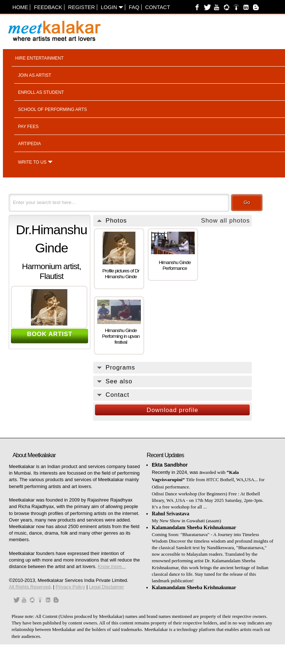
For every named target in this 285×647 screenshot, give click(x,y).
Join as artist (34, 75)
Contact (157, 7)
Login (112, 7)
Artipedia (29, 143)
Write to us (32, 162)
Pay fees (28, 126)
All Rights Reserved (29, 587)
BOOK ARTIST (49, 334)
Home (20, 7)
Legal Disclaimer (106, 587)
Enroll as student (41, 92)
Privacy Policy (70, 587)
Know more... (112, 566)
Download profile (172, 410)
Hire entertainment (39, 58)
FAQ (134, 7)
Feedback (48, 7)
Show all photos (225, 220)
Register (81, 7)
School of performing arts (52, 109)
